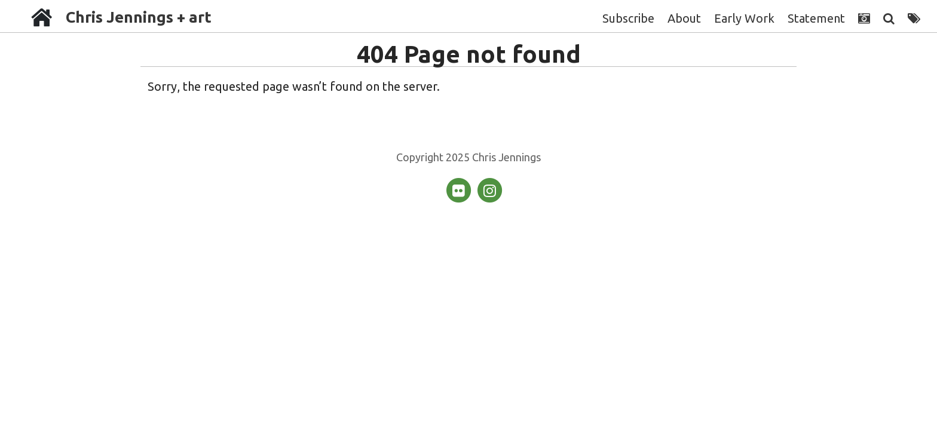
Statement (816, 18)
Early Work (744, 18)
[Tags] (914, 18)
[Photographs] (864, 18)
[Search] (889, 18)
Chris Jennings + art (139, 17)
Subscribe (628, 18)
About (684, 18)
